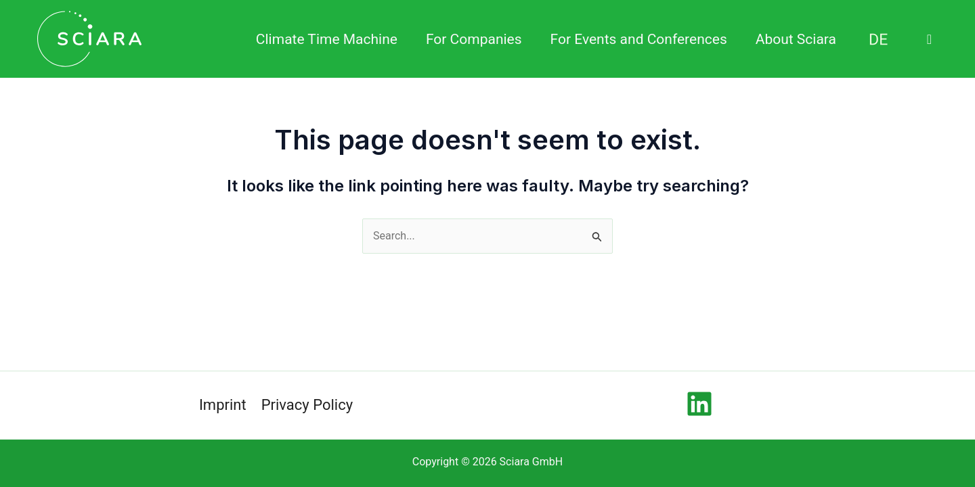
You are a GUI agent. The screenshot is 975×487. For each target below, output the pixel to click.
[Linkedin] (699, 404)
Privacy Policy (307, 404)
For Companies (474, 39)
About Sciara (796, 39)
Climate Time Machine (326, 39)
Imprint (222, 404)
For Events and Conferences (638, 39)
